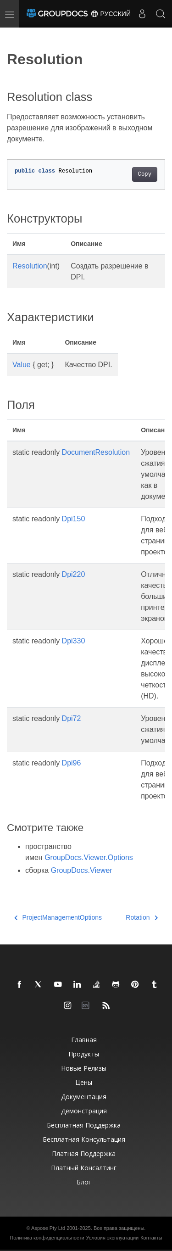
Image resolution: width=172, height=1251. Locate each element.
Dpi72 (71, 718)
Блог (84, 1182)
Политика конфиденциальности (47, 1237)
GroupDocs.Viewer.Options (88, 857)
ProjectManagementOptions (58, 917)
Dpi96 (71, 763)
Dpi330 (73, 641)
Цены (83, 1082)
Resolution (29, 266)
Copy (144, 174)
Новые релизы (83, 1068)
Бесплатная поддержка (84, 1125)
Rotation (142, 917)
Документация (83, 1096)
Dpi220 (73, 574)
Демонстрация (84, 1110)
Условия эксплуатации (112, 1237)
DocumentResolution (96, 452)
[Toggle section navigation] (14, 35)
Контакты (151, 1237)
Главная (84, 1039)
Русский (110, 14)
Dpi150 (73, 519)
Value (21, 365)
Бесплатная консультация (84, 1139)
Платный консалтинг (84, 1167)
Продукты (83, 1054)
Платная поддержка (84, 1153)
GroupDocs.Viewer (81, 870)
